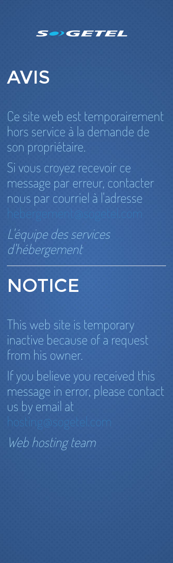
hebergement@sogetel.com (75, 212)
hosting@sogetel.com (59, 421)
